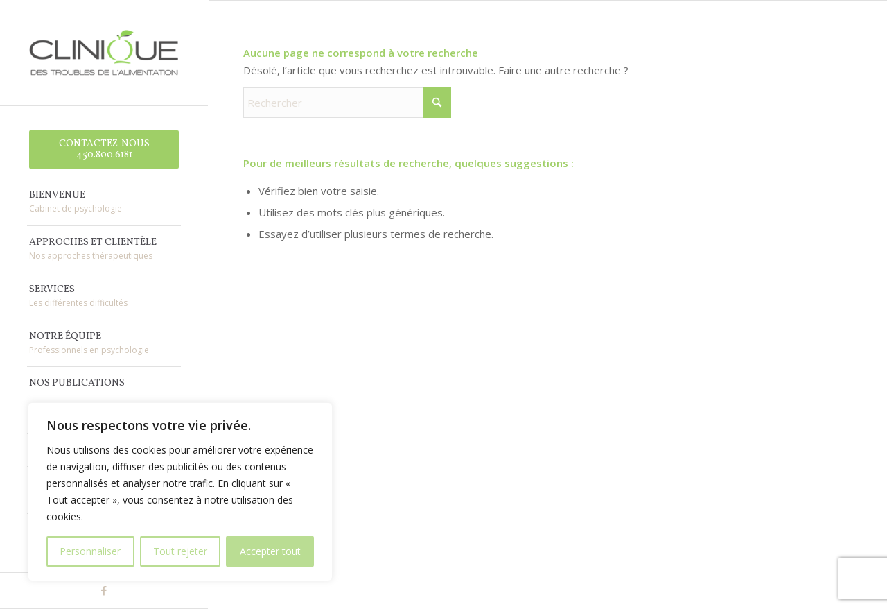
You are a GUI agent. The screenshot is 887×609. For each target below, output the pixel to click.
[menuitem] (104, 150)
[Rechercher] (347, 102)
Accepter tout (270, 551)
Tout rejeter (180, 551)
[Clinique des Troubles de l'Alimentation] (104, 53)
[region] (180, 491)
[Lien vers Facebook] (104, 590)
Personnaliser (90, 551)
